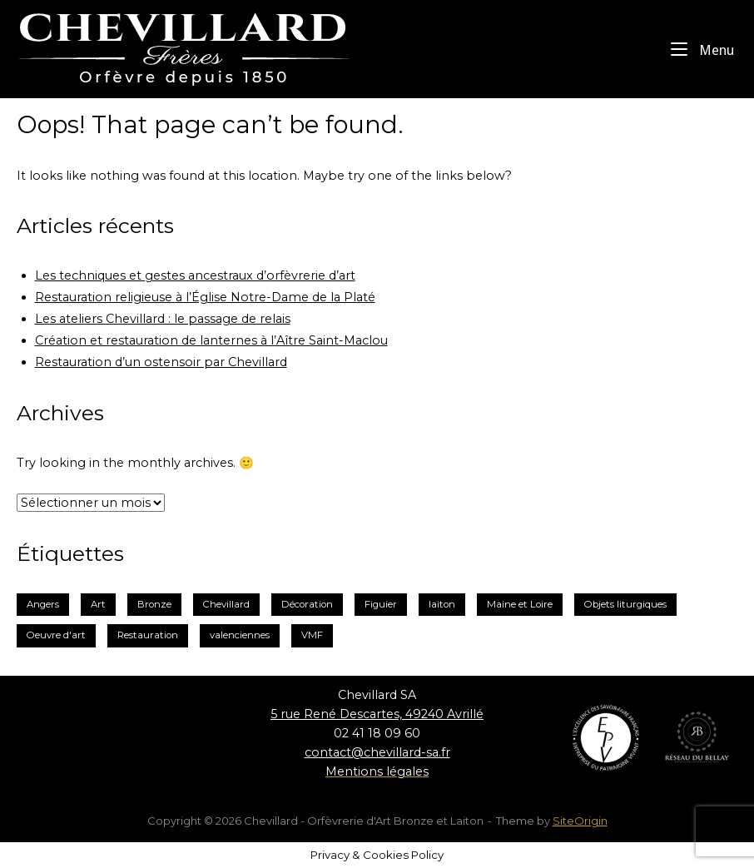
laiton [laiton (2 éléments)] (442, 604)
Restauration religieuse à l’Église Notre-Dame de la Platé (205, 297)
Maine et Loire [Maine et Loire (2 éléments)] (520, 604)
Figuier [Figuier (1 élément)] (381, 604)
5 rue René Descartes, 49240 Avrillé (377, 714)
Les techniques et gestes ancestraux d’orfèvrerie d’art (195, 275)
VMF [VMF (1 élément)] (312, 635)
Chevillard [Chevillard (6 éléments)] (226, 604)
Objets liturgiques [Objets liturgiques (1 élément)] (625, 604)
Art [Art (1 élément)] (98, 604)
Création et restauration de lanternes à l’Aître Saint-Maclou (211, 340)
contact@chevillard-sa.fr (377, 752)
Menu (702, 49)
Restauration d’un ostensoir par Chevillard (161, 362)
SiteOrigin (580, 820)
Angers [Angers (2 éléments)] (43, 604)
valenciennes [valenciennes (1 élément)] (240, 635)
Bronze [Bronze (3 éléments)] (154, 604)
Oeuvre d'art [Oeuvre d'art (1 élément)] (56, 635)
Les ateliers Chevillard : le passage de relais (162, 318)
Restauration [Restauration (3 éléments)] (147, 635)
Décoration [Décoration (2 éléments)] (307, 604)
